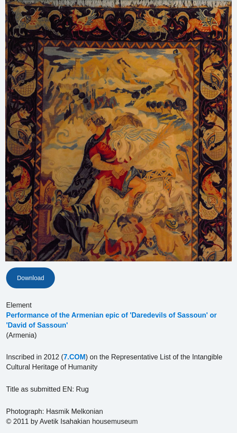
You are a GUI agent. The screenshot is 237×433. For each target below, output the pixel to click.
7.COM (75, 357)
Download (30, 277)
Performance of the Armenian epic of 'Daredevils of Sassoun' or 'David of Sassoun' (111, 320)
